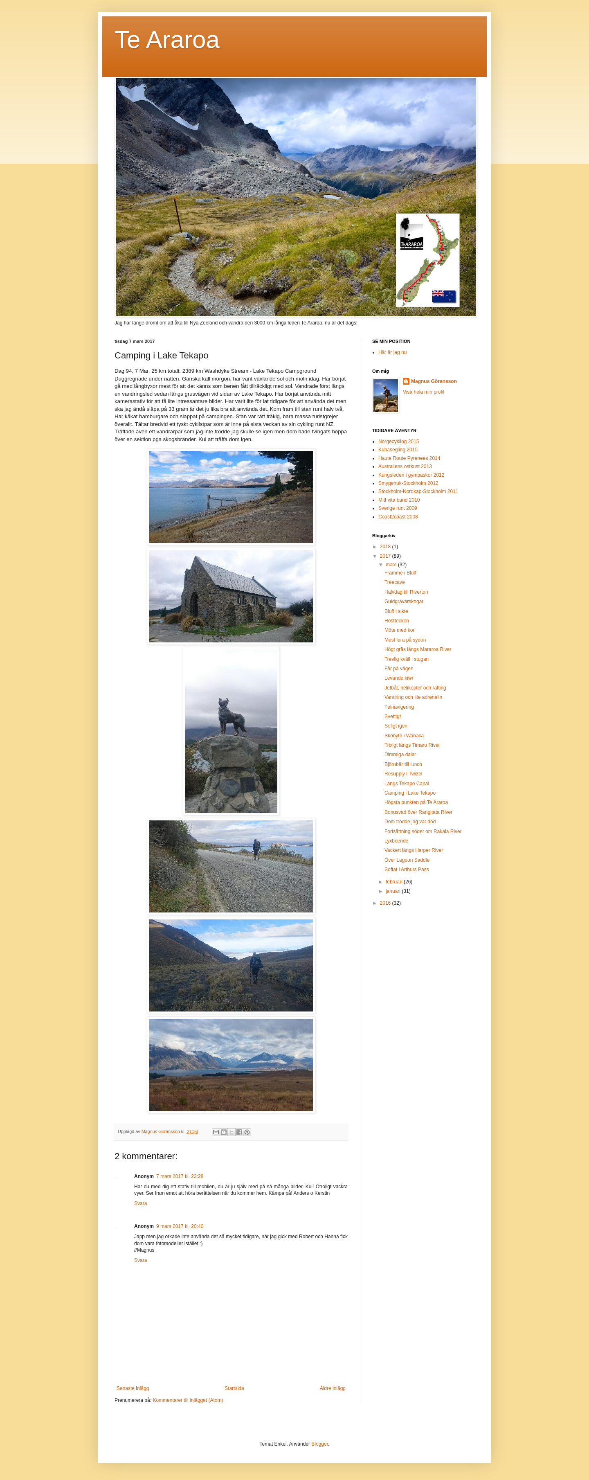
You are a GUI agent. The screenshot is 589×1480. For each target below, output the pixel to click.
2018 (386, 547)
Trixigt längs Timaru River (412, 745)
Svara (140, 1203)
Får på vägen (399, 668)
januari (394, 891)
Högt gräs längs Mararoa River (417, 649)
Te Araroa (167, 39)
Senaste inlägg (133, 1388)
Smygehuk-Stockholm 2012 (408, 483)
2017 (386, 556)
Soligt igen (395, 726)
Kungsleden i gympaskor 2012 (411, 475)
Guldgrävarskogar (403, 601)
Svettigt (392, 716)
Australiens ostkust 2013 (405, 466)
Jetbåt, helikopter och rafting (415, 688)
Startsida (234, 1388)
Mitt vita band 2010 (399, 500)
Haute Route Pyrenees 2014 (409, 458)
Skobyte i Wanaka (404, 736)
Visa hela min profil (423, 392)
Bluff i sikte (396, 611)
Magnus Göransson (434, 381)
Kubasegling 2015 (398, 450)
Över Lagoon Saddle (406, 860)
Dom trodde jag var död (410, 821)
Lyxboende (396, 841)
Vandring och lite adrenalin (413, 697)
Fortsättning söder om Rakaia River (423, 831)
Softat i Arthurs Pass (406, 869)
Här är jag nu (392, 352)
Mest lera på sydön (405, 640)
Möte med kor (399, 630)
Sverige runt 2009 (397, 508)
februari (395, 882)
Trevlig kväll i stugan (406, 659)
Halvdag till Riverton (406, 592)
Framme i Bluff (400, 573)
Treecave (394, 582)
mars (392, 565)
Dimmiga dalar (400, 754)
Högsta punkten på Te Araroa (416, 802)
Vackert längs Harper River (413, 850)
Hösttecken (396, 621)
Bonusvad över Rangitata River (418, 812)
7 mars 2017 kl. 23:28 (179, 1176)
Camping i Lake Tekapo (410, 793)
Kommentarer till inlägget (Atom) (188, 1400)
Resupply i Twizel (403, 774)
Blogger (319, 1444)
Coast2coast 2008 (398, 517)
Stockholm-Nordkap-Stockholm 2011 (418, 491)
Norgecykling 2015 (398, 441)
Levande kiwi (398, 678)
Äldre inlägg (333, 1388)
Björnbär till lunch (403, 764)
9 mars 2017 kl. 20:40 (179, 1226)
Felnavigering (399, 707)
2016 (386, 903)
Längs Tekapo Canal (406, 783)
